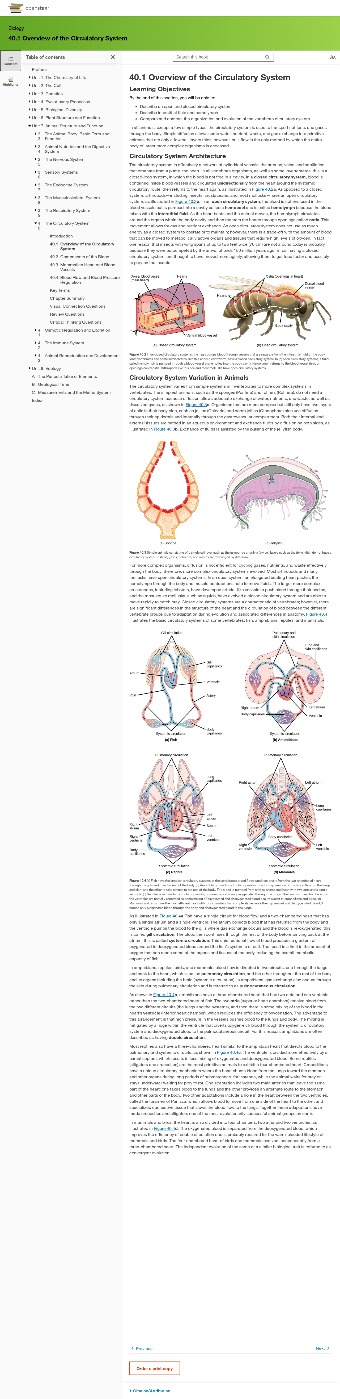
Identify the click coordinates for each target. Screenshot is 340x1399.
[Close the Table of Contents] (10, 61)
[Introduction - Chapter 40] (78, 235)
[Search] (268, 57)
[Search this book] (217, 57)
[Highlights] (10, 81)
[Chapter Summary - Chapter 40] (78, 298)
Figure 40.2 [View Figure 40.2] (262, 188)
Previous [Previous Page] (140, 1348)
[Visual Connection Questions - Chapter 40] (78, 306)
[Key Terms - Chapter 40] (78, 290)
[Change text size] (333, 57)
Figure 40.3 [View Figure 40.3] (196, 404)
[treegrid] (71, 235)
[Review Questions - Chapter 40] (78, 314)
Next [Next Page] (324, 1348)
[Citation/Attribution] (230, 1391)
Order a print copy (155, 1368)
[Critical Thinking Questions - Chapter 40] (78, 322)
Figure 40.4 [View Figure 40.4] (316, 613)
